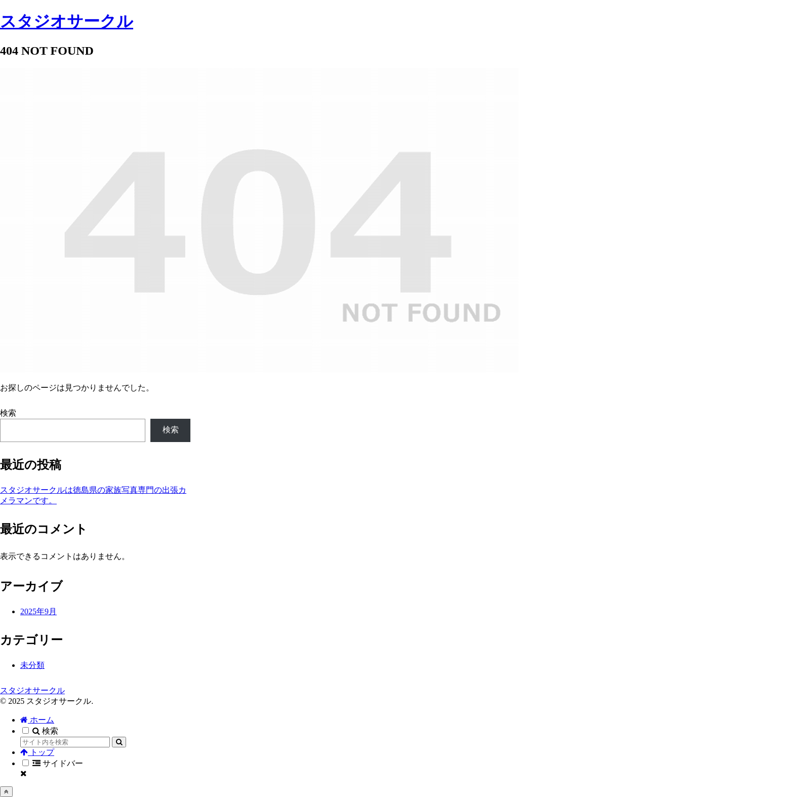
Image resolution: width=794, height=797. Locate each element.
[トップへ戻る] (6, 791)
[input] (65, 742)
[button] (119, 742)
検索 (8, 413)
